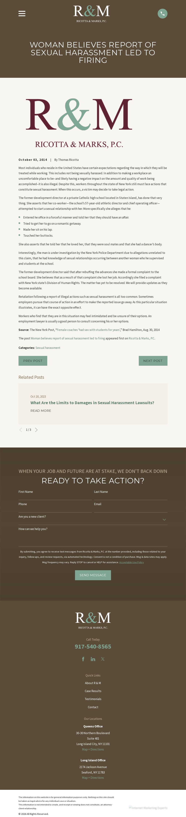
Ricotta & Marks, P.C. (142, 338)
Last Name (101, 492)
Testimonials (93, 699)
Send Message (93, 575)
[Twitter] (103, 659)
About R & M (93, 683)
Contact (93, 707)
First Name (26, 492)
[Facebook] (83, 659)
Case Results (93, 691)
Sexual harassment (47, 348)
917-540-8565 (93, 646)
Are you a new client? (32, 516)
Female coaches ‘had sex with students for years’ (88, 330)
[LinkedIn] (93, 659)
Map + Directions (93, 749)
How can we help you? (33, 529)
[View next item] (36, 430)
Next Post (153, 361)
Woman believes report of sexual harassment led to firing (68, 338)
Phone (23, 504)
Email (97, 504)
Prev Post (33, 361)
